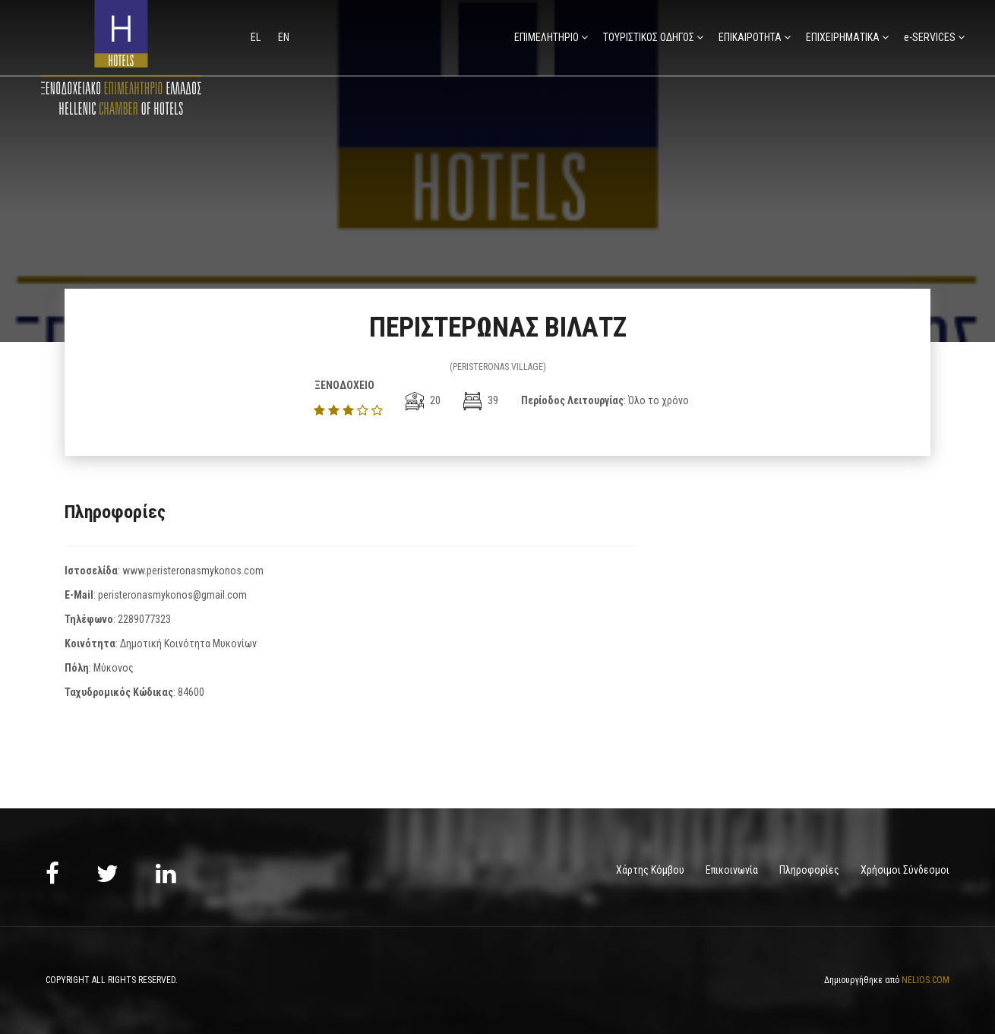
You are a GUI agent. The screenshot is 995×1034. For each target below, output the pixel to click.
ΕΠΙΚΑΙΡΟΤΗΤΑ (750, 37)
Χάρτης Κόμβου (650, 870)
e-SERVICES (930, 37)
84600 (191, 692)
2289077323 (144, 619)
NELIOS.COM (925, 979)
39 (480, 400)
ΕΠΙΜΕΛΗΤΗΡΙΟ (546, 37)
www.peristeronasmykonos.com (193, 570)
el (257, 37)
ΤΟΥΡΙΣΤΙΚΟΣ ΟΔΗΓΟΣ (648, 37)
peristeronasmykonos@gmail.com (172, 595)
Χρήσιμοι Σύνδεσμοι (905, 870)
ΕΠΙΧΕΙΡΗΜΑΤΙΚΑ (843, 37)
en (283, 37)
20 (423, 400)
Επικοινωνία (732, 870)
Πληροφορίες (809, 870)
